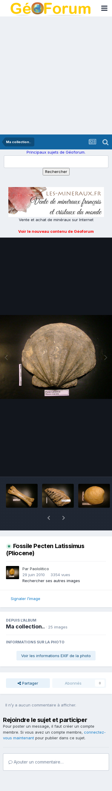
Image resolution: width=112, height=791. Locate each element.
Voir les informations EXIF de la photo (56, 640)
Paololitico (39, 553)
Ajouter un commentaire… (36, 746)
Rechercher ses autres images (51, 565)
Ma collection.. (25, 611)
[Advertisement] (56, 75)
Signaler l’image (25, 583)
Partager (28, 667)
